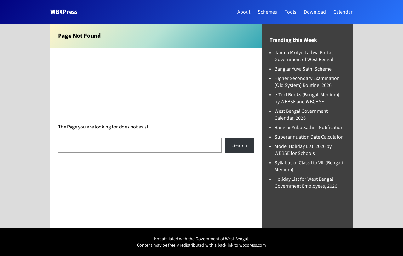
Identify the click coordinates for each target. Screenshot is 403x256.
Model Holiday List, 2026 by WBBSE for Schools (303, 150)
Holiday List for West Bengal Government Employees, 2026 (306, 183)
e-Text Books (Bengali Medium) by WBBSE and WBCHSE (307, 98)
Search (239, 145)
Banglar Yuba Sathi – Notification (309, 127)
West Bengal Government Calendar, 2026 (301, 115)
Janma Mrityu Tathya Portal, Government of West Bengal (304, 56)
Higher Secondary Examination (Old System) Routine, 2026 (307, 82)
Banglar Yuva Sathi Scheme (303, 68)
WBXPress (64, 12)
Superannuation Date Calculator (309, 137)
